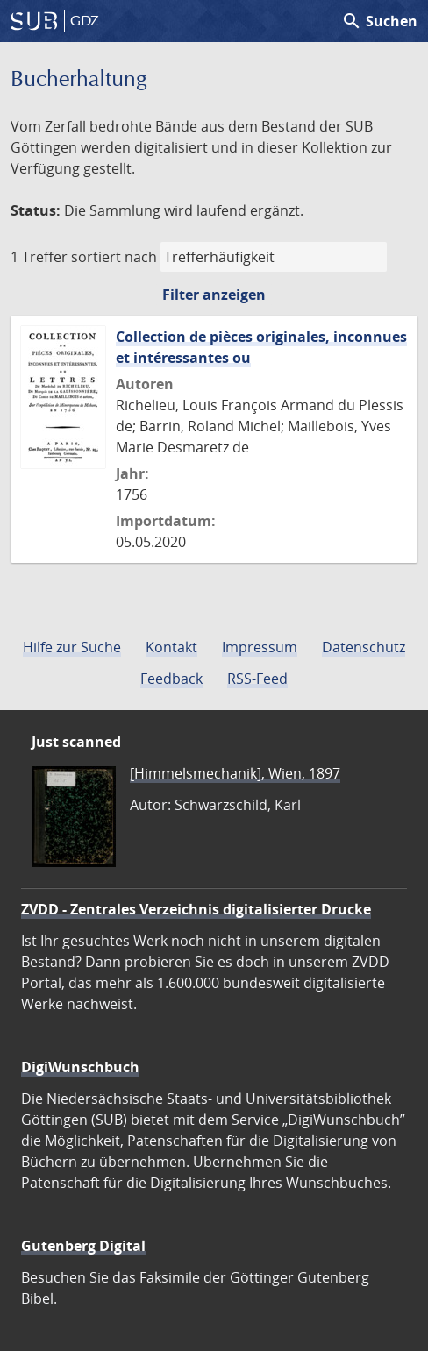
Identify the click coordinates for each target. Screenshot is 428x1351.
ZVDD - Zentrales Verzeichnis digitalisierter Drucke (196, 909)
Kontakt (171, 647)
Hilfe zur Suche (72, 647)
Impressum (259, 647)
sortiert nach (114, 257)
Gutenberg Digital (83, 1245)
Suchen (379, 21)
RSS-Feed (257, 678)
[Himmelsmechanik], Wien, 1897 (235, 773)
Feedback (171, 678)
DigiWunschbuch (80, 1067)
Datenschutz (363, 647)
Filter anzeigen (214, 294)
